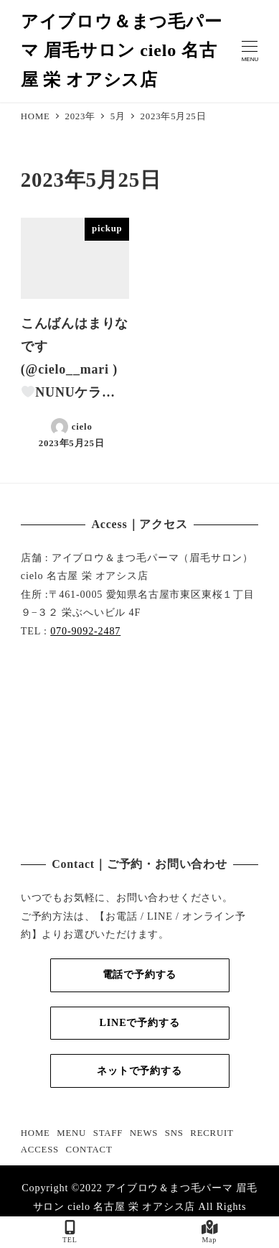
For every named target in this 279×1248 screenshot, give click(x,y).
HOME (35, 1133)
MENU (71, 1133)
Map (210, 1232)
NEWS (144, 1133)
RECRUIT (211, 1133)
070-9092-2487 (85, 631)
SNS (174, 1133)
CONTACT (89, 1150)
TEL (69, 1232)
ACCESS (40, 1150)
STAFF (108, 1133)
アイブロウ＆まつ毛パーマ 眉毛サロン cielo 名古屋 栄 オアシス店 (121, 51)
